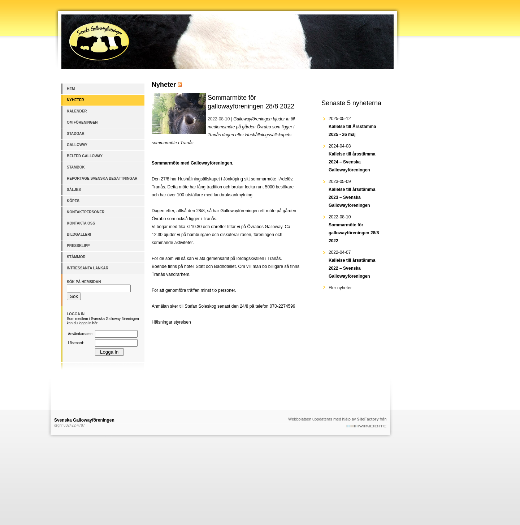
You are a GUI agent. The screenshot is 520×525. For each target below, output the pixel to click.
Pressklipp (78, 246)
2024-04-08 (352, 158)
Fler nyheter (340, 287)
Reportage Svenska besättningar (102, 178)
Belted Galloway (85, 156)
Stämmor (76, 257)
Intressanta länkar (87, 268)
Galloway (77, 145)
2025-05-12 (352, 126)
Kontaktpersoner (85, 212)
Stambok (76, 167)
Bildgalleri (79, 234)
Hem (71, 89)
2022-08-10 (354, 228)
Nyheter (75, 100)
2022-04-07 (352, 264)
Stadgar (75, 134)
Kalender (77, 111)
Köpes (73, 201)
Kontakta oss (81, 223)
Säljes (74, 190)
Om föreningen (82, 122)
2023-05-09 (352, 193)
